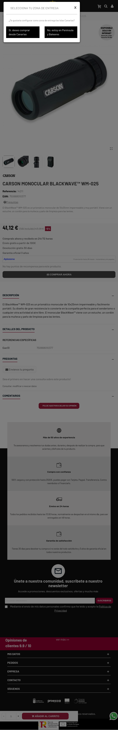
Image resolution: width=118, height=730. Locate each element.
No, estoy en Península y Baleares (60, 32)
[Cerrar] (75, 7)
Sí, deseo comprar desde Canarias (19, 32)
